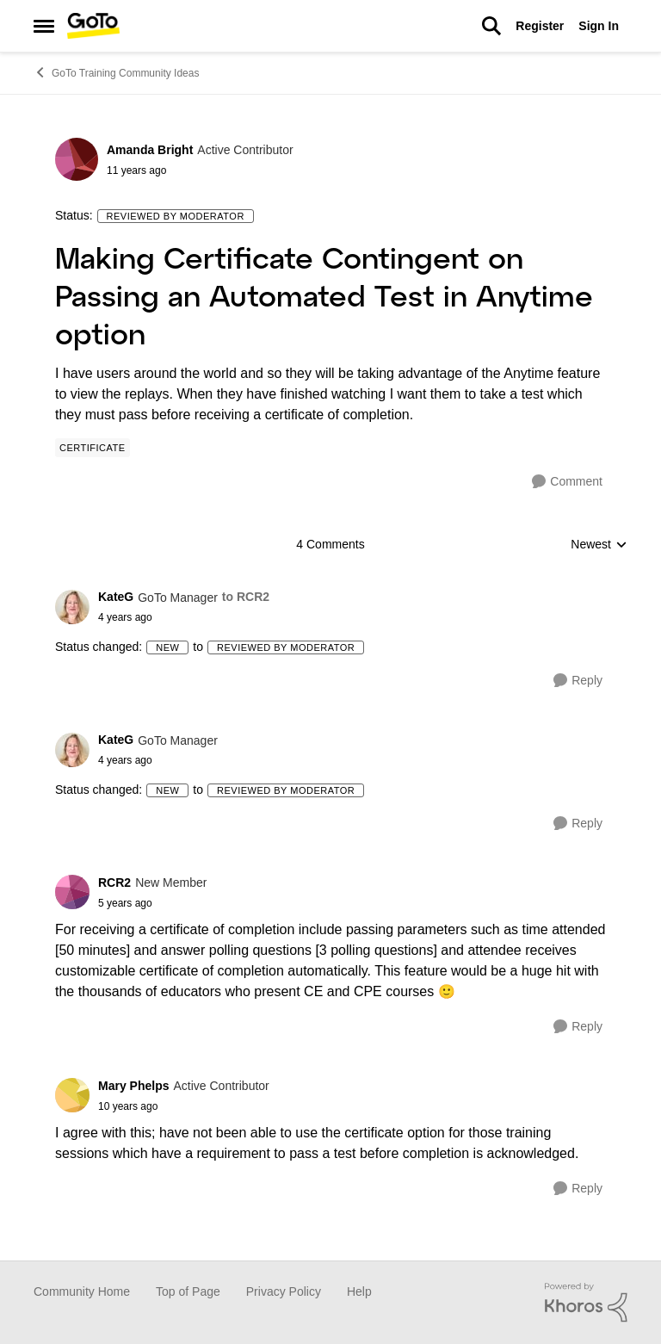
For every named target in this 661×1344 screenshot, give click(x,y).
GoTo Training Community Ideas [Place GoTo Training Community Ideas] (116, 72)
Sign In (598, 26)
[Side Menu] (44, 26)
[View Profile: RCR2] (72, 892)
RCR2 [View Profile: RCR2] (114, 882)
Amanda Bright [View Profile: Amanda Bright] (150, 150)
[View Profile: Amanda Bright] (76, 159)
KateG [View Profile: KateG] (115, 597)
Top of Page (188, 1291)
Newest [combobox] (599, 545)
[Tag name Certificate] (92, 447)
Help (359, 1291)
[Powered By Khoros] (586, 1302)
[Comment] (567, 481)
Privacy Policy (283, 1291)
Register (540, 26)
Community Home (82, 1291)
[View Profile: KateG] (72, 607)
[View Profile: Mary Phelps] (72, 1095)
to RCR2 (245, 597)
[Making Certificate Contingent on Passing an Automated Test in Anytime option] (183, 617)
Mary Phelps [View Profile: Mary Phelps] (133, 1086)
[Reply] (578, 680)
